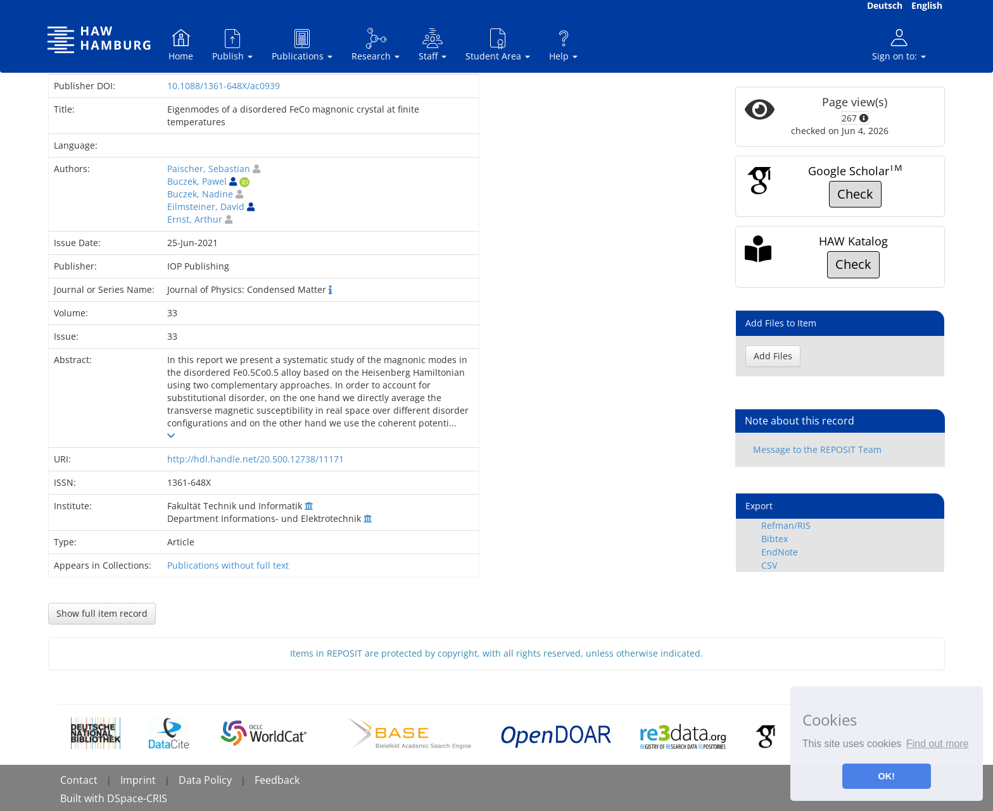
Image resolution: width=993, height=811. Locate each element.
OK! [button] (886, 776)
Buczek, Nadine (200, 194)
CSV (769, 565)
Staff (432, 44)
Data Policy (205, 780)
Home (180, 44)
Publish (232, 44)
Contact (79, 780)
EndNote (779, 552)
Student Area (497, 44)
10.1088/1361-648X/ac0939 (223, 86)
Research (375, 44)
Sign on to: (899, 44)
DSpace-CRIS (137, 798)
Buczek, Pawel (197, 181)
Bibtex (774, 539)
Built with (83, 798)
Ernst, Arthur (194, 219)
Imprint (138, 780)
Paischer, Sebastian (208, 169)
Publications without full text (228, 565)
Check (855, 193)
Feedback (277, 780)
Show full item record (102, 613)
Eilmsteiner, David (205, 207)
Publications (302, 44)
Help (563, 44)
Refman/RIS (786, 525)
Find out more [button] (937, 743)
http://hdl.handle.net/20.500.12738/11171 (255, 459)
